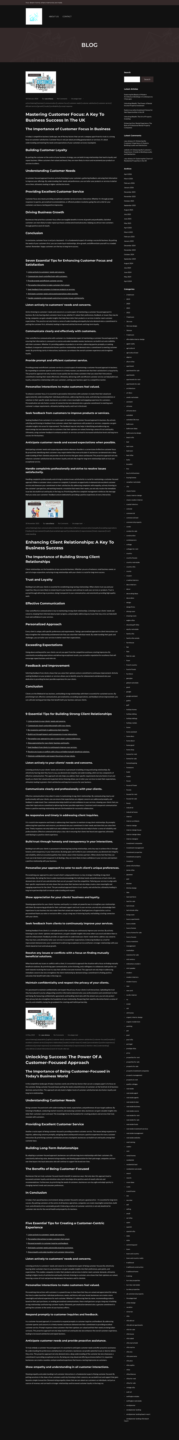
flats (127, 651)
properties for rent (133, 1057)
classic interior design (134, 495)
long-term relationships (54, 1042)
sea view (129, 1200)
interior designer (132, 839)
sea (127, 1196)
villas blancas (131, 1374)
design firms (130, 607)
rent (127, 1151)
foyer (128, 660)
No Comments (62, 99)
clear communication (45, 528)
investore (129, 861)
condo (128, 527)
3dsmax (129, 330)
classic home (130, 491)
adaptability (41, 1039)
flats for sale (130, 656)
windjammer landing (133, 1410)
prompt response (66, 106)
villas (128, 1370)
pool (128, 1035)
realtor (128, 1147)
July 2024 (127, 268)
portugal (129, 1044)
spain (128, 1222)
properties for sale (132, 1062)
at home (129, 406)
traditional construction (134, 1267)
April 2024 (128, 281)
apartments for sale (133, 384)
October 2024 (129, 254)
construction (131, 535)
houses (128, 790)
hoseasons (130, 767)
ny (127, 999)
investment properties (134, 852)
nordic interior (131, 995)
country (129, 553)
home (128, 727)
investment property (133, 857)
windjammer (130, 1405)
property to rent (132, 1080)
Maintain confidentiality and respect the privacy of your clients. (51, 756)
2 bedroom (130, 295)
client (56, 528)
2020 (128, 304)
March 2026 (128, 179)
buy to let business (132, 473)
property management (134, 1075)
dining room (130, 611)
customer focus (62, 103)
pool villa (129, 1040)
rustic (128, 1187)
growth (40, 106)
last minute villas (132, 910)
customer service (104, 103)
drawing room (131, 616)
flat (127, 647)
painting (129, 1026)
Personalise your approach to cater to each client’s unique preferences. (54, 739)
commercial (130, 513)
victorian (129, 1312)
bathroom (129, 424)
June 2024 (127, 272)
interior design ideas (133, 834)
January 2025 (129, 241)
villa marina (130, 1347)
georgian (129, 678)
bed (127, 442)
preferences (30, 1046)
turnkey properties (133, 1289)
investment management (135, 848)
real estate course (132, 1111)
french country (131, 665)
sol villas (129, 1218)
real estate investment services (137, 1129)
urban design (131, 1303)
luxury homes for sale (134, 932)
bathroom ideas (131, 428)
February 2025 (129, 237)
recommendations (55, 1046)
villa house (130, 1334)
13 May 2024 (30, 1035)
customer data (58, 1039)
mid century (130, 959)
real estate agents (132, 1097)
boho (128, 460)
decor (128, 589)
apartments (130, 375)
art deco (129, 393)
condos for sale (131, 531)
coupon (129, 576)
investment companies (134, 843)
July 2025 (127, 214)
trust (107, 531)
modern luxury (131, 982)
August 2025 (128, 210)
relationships (68, 1046)
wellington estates (132, 1396)
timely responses (99, 531)
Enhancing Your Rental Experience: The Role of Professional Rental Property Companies (138, 125)
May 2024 (127, 277)
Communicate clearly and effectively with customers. (47, 276)
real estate (130, 1089)
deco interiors (131, 585)
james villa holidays (133, 866)
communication (50, 103)
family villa (130, 634)
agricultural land (132, 353)
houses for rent (131, 794)
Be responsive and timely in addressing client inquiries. (48, 730)
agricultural (130, 348)
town (128, 1249)
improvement (39, 531)
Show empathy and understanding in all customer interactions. (51, 1252)
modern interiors (132, 977)
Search (127, 72)
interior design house (133, 830)
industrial (129, 808)
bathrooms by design (133, 433)
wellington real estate (134, 1401)
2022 (128, 312)
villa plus (129, 1361)
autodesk (129, 415)
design (128, 602)
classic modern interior (134, 500)
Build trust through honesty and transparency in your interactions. (52, 734)
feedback (29, 531)
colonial (129, 509)
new (127, 986)
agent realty (130, 344)
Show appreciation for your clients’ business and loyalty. (48, 743)
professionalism (74, 531)
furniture (129, 674)
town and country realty (134, 1258)
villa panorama (131, 1356)
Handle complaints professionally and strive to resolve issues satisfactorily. (56, 298)
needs (84, 1042)
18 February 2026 (32, 99)
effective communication (83, 528)
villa (127, 1316)
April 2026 (128, 174)
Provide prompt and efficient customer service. (45, 281)
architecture (130, 388)
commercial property (133, 522)
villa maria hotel (132, 1343)
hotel (128, 772)
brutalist (129, 464)
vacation (129, 1307)
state (128, 1236)
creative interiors (132, 580)
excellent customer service (35, 1042)
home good (130, 745)
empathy (96, 528)
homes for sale (131, 759)
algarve (129, 357)
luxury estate (131, 924)
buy (127, 469)
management (131, 946)
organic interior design (134, 1017)
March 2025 (128, 232)
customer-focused (100, 1039)
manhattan (130, 950)
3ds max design (131, 326)
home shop (130, 750)
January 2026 (129, 187)
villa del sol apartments (134, 1325)
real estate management (134, 1133)
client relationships (66, 528)
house (128, 781)
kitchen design (131, 888)
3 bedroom (130, 317)
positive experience (107, 1042)
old (127, 1008)
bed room (129, 446)
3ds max (129, 321)
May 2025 (127, 223)
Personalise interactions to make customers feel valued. (49, 285)
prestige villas (131, 1048)
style (128, 1240)
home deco (130, 736)
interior (129, 816)
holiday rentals (131, 723)
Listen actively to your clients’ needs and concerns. (47, 721)
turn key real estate (133, 1285)
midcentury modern (133, 964)
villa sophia (130, 1365)
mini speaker (130, 968)
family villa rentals (132, 638)
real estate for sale (132, 1120)
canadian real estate (133, 482)
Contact (67, 16)
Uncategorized (76, 99)
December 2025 (130, 192)
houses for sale (131, 799)
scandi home (130, 1191)
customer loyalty (70, 1039)
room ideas (130, 1182)
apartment (130, 366)
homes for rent (131, 754)
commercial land (132, 518)
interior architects (132, 821)
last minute (130, 906)
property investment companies (137, 1071)
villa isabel (130, 1338)
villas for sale (131, 1383)
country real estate (133, 562)
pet (127, 1031)
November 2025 (130, 196)
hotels (128, 776)
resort (128, 1173)
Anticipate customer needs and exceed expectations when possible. (53, 294)
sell (127, 1205)
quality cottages (132, 1084)
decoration (130, 598)
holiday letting (131, 714)
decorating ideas (132, 593)
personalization (93, 1042)
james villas (130, 870)
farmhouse (130, 643)
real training (130, 1142)
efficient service (31, 106)
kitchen (129, 883)
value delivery (30, 1049)
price (128, 1053)
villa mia (129, 1352)
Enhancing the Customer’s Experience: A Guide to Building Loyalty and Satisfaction (136, 143)
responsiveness (86, 531)
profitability (54, 106)
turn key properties (133, 1280)
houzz (128, 803)
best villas (129, 455)
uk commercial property (134, 1294)
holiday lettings (131, 718)
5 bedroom (130, 335)
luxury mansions (132, 941)
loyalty (46, 106)
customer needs (75, 103)
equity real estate (132, 629)
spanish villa (130, 1231)
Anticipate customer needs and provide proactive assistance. (50, 1248)
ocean (128, 1004)
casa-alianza (49, 99)
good (128, 687)
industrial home (132, 812)
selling (128, 1209)
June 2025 (127, 219)
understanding (31, 534)
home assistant (131, 732)
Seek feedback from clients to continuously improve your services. (52, 747)
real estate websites (133, 1138)
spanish (129, 1227)
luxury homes (131, 928)
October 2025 (129, 201)
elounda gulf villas (132, 625)
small (128, 1213)
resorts (128, 1178)
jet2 (127, 879)
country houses (131, 558)
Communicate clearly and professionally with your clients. (49, 726)
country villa (130, 567)
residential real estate (134, 1169)
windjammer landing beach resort (138, 1414)
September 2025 (130, 205)
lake (127, 892)
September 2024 (130, 259)
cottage (129, 544)
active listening (31, 103)
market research (75, 1042)
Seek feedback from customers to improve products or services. (51, 289)
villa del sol (130, 1321)
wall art (129, 1392)
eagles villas (130, 620)
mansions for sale (132, 955)
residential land (131, 1164)
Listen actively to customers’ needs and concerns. (46, 272)
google (128, 692)
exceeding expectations (108, 528)
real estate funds (132, 1124)
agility (49, 1039)
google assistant (132, 696)
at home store (131, 411)
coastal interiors (132, 504)
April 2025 (128, 228)
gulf (127, 705)
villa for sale (130, 1329)
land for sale (130, 901)
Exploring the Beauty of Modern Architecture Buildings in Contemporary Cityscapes (138, 97)
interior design (131, 825)
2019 (128, 299)
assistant (129, 402)
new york (129, 990)
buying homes (131, 478)
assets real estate (132, 397)
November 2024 (130, 250)
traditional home (132, 1271)
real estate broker (132, 1102)
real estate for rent (133, 1115)
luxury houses (131, 937)
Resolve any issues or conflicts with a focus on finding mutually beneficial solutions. (59, 752)
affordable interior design (135, 339)
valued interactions (43, 1049)
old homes (130, 1013)
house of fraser (131, 785)
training (129, 1276)
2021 (128, 308)
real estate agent (132, 1093)
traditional (130, 1263)
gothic (128, 701)
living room (130, 915)
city (127, 486)
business (40, 103)
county (128, 571)
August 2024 (128, 263)
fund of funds (131, 669)
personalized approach (59, 531)
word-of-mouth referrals (60, 1049)
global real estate (132, 683)
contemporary (131, 540)
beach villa (130, 437)
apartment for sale (132, 370)
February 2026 (129, 183)
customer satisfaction (89, 103)
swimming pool (131, 1245)
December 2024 (130, 245)
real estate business (133, 1106)
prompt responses (41, 1046)
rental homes (131, 1155)
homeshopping (131, 763)
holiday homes (131, 709)
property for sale (132, 1066)
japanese (129, 874)
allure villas (130, 362)
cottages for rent (132, 549)
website (127, 150)
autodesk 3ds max (132, 420)
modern (129, 973)
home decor (130, 741)
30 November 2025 (32, 523)
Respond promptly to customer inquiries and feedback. (48, 1243)
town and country (132, 1254)
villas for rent (131, 1378)
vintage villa (130, 1387)
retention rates (91, 1046)
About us (54, 16)
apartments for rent (133, 379)
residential (130, 1160)
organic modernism (133, 1022)
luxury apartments (132, 919)
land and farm (131, 897)
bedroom (129, 451)
